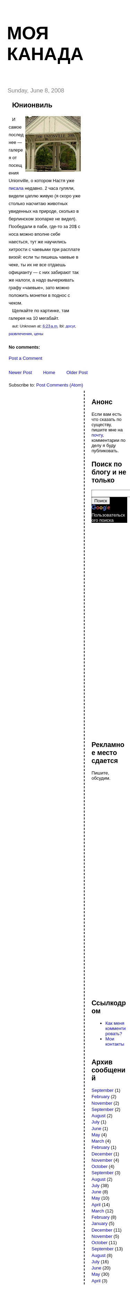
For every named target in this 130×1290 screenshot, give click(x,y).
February (101, 1096)
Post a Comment (25, 358)
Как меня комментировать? (115, 1028)
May (96, 1134)
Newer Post (20, 372)
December (102, 1154)
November (102, 1103)
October (99, 1166)
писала (16, 188)
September (103, 1090)
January (99, 1223)
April (96, 1204)
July (95, 1122)
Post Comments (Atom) (59, 385)
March (98, 1141)
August (98, 1115)
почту (97, 435)
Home (49, 372)
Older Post (76, 372)
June (96, 1128)
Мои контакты (114, 1041)
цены (38, 334)
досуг (70, 326)
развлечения (20, 334)
